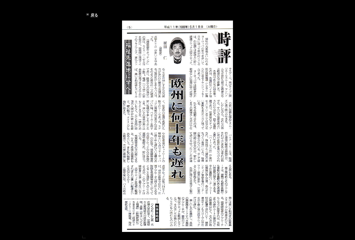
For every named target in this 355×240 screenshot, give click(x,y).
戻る (94, 15)
